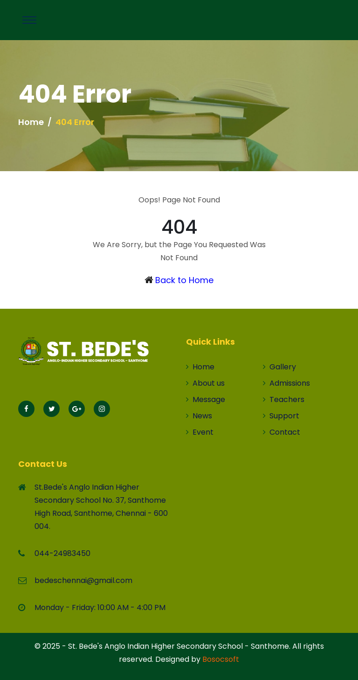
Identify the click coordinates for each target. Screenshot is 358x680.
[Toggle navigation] (29, 20)
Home (31, 122)
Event (199, 432)
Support (281, 415)
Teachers (283, 399)
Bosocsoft (220, 659)
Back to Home (184, 280)
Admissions (286, 383)
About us (205, 383)
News (199, 415)
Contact (281, 432)
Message (205, 399)
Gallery (279, 366)
